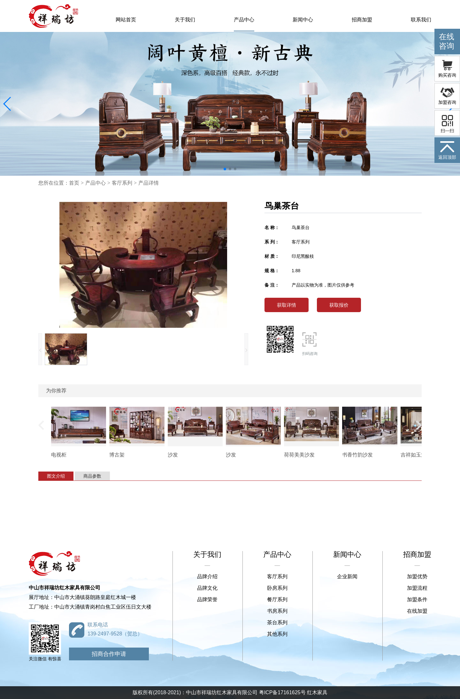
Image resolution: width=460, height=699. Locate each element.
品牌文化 (207, 588)
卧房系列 (277, 588)
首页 (74, 183)
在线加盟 (417, 611)
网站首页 (126, 19)
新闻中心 (303, 19)
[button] (7, 104)
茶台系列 (277, 622)
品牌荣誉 (207, 599)
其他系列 (277, 634)
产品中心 (244, 19)
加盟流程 (417, 588)
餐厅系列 (277, 599)
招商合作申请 (109, 654)
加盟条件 (417, 599)
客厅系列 (122, 183)
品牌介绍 (207, 576)
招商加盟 (362, 19)
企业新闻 (347, 576)
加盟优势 (417, 576)
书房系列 (277, 611)
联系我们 (421, 19)
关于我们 (185, 19)
